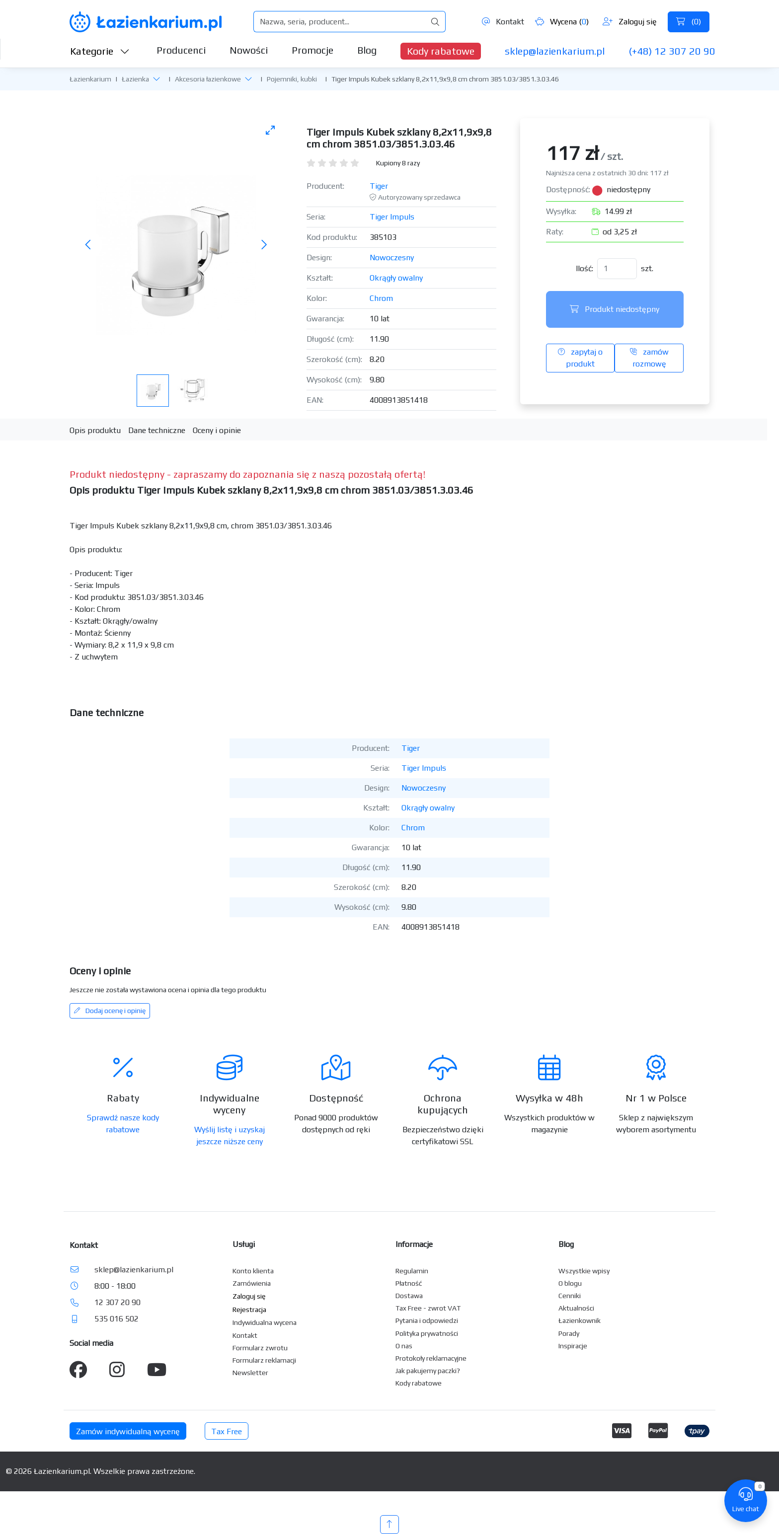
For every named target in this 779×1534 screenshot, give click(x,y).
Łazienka (135, 79)
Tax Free (226, 1431)
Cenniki (569, 1296)
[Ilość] (617, 268)
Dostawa (409, 1296)
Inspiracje (572, 1346)
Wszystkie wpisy (584, 1271)
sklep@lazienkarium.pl (555, 51)
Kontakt (503, 21)
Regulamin (411, 1271)
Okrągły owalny (396, 278)
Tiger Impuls (392, 216)
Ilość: (584, 268)
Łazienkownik (579, 1320)
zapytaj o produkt (580, 357)
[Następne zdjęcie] (264, 245)
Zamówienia (252, 1283)
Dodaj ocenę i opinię (110, 1011)
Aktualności (576, 1308)
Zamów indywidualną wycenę (128, 1431)
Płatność (408, 1283)
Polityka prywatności (426, 1333)
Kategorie (100, 51)
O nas (403, 1346)
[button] (156, 78)
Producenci (181, 50)
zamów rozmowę (649, 357)
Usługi (244, 1244)
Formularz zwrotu (260, 1348)
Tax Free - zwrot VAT (428, 1308)
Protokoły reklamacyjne (431, 1358)
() (688, 21)
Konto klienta (253, 1271)
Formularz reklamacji (264, 1360)
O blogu (570, 1283)
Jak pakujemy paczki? (427, 1371)
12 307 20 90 (117, 1302)
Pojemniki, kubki (292, 79)
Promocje (312, 50)
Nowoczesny (392, 257)
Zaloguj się (630, 21)
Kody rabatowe (440, 51)
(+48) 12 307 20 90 (671, 51)
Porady (568, 1333)
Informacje (414, 1244)
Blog (367, 50)
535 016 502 (116, 1318)
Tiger (379, 186)
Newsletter (250, 1373)
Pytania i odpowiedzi (426, 1320)
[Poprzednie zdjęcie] (88, 245)
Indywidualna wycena (265, 1322)
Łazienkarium (90, 79)
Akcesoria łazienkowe (208, 79)
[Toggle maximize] (270, 130)
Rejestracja (249, 1310)
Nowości (249, 50)
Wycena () (562, 21)
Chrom (381, 298)
